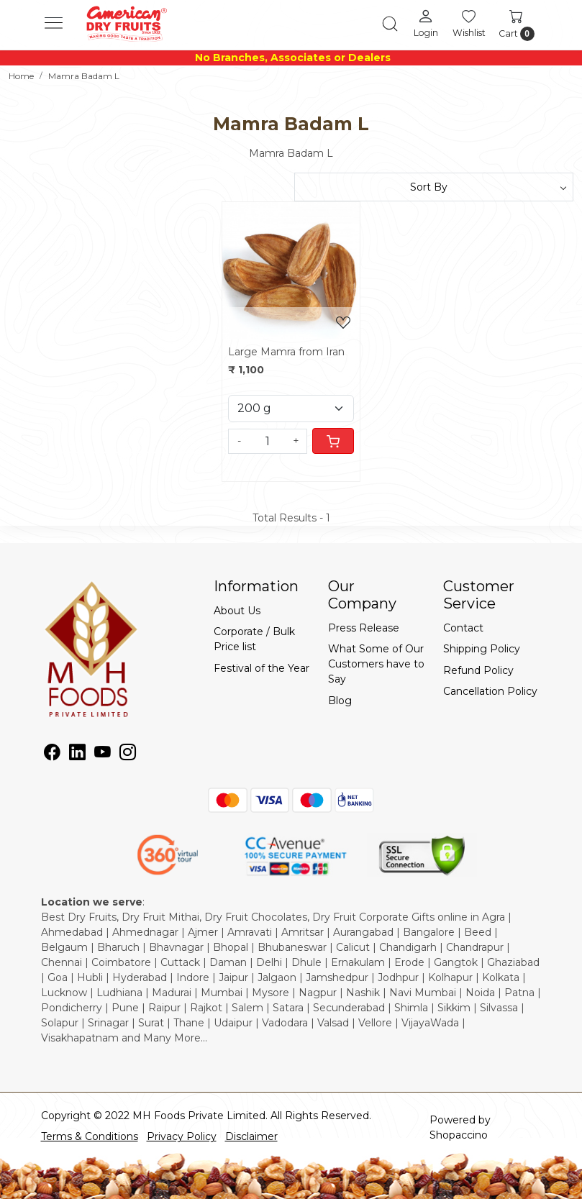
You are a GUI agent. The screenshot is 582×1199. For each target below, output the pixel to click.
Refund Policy (478, 670)
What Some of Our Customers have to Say (376, 663)
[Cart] (333, 441)
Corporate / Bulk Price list (254, 639)
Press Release (363, 627)
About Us (237, 610)
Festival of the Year (261, 668)
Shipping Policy (481, 648)
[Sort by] (434, 187)
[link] (390, 23)
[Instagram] (128, 754)
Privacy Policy (182, 1136)
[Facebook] (52, 754)
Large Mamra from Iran (286, 351)
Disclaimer (251, 1136)
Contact (463, 627)
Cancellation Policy (490, 691)
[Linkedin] (77, 754)
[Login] (426, 23)
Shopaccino (458, 1135)
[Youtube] (102, 754)
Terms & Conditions (89, 1136)
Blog (340, 700)
